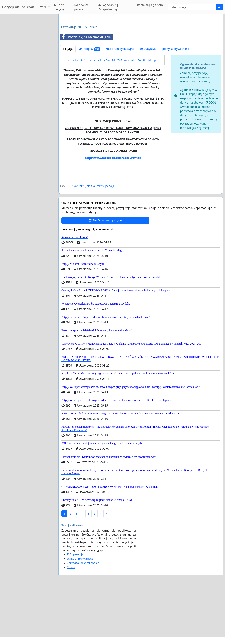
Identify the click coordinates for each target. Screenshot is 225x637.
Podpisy (89, 98)
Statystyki (148, 98)
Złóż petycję (59, 7)
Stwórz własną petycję (105, 270)
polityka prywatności (175, 98)
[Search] (192, 7)
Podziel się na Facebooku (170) (85, 86)
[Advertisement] (140, 44)
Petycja (68, 98)
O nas (71, 616)
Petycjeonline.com (18, 7)
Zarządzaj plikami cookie (83, 612)
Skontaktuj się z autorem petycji (91, 235)
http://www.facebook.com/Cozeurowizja (113, 207)
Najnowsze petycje (81, 7)
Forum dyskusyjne (120, 98)
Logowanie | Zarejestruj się (108, 7)
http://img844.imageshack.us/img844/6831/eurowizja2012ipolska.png (113, 110)
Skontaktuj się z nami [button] (150, 5)
